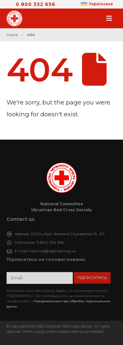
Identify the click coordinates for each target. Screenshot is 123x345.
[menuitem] (96, 4)
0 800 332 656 (35, 4)
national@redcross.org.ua (52, 251)
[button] (111, 18)
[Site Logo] (16, 18)
